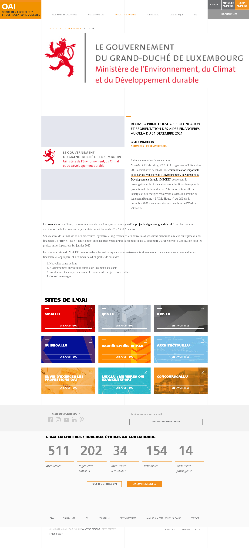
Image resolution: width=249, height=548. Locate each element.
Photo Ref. (170, 530)
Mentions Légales (191, 530)
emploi (214, 4)
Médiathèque (176, 15)
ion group (57, 534)
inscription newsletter (166, 422)
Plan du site (69, 518)
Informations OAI (156, 146)
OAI (195, 15)
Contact (195, 518)
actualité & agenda (125, 15)
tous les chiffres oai (104, 484)
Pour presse (105, 518)
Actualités (138, 146)
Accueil (53, 29)
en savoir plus (68, 326)
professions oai (96, 15)
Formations (153, 15)
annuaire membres (228, 4)
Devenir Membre (128, 518)
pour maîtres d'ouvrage (64, 15)
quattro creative (91, 529)
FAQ (52, 518)
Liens (86, 518)
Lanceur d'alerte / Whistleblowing (163, 518)
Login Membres (242, 4)
